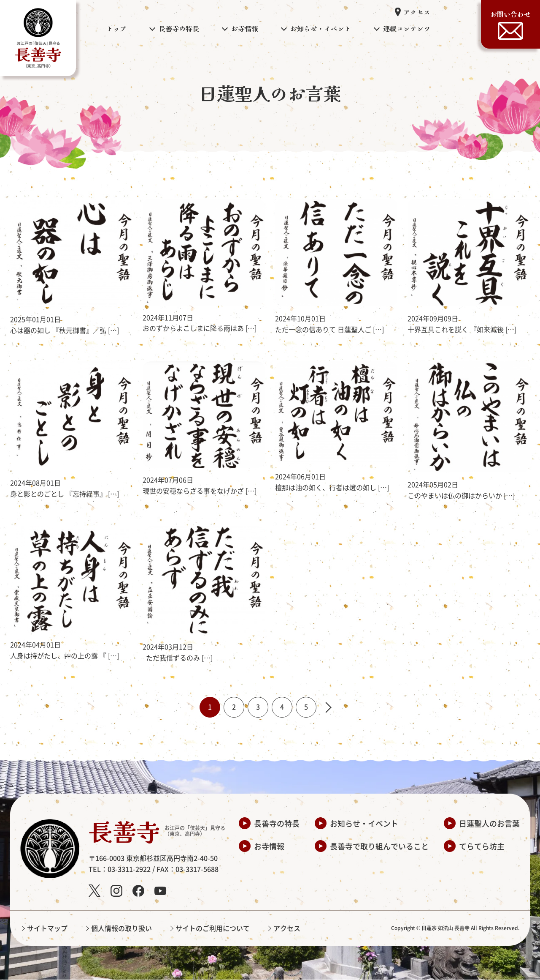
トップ (116, 28)
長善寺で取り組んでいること (379, 846)
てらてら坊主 (482, 846)
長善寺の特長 (277, 823)
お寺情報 (269, 846)
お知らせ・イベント (364, 823)
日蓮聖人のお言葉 (489, 823)
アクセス (416, 12)
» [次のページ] (331, 707)
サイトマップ (47, 928)
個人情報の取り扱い (121, 928)
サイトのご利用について (213, 928)
